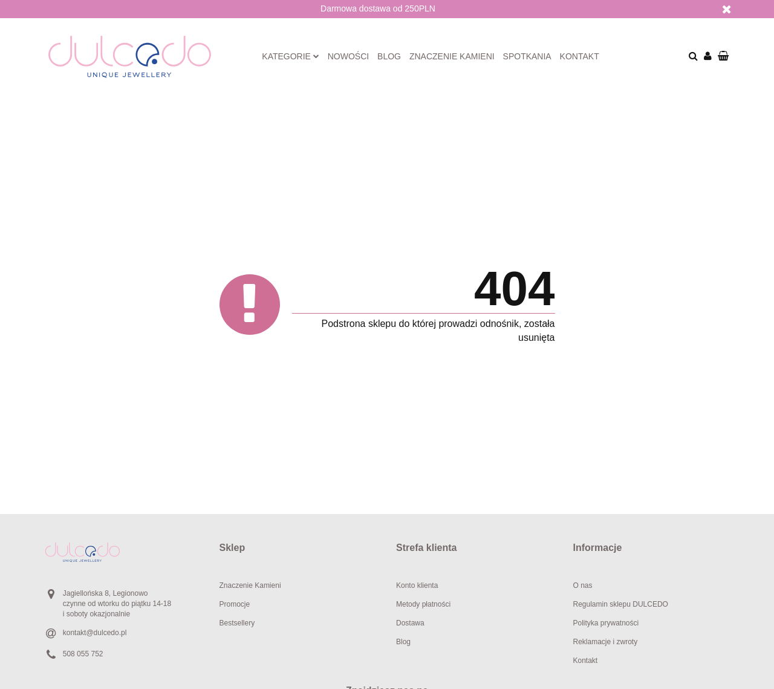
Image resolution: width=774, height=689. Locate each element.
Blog (389, 56)
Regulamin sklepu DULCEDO (620, 604)
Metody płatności (423, 604)
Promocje (235, 604)
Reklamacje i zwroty (605, 642)
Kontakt (579, 56)
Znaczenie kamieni (452, 56)
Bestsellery (237, 623)
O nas (583, 585)
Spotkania (527, 56)
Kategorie (290, 56)
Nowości (348, 56)
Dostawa (410, 623)
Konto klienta (417, 585)
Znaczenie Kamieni (250, 585)
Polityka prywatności (606, 623)
